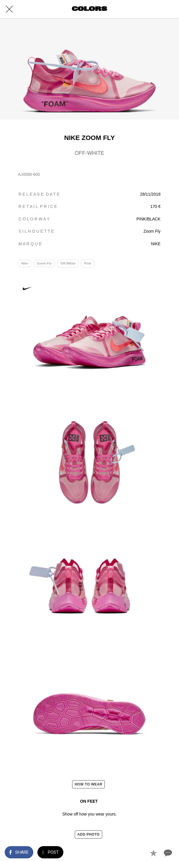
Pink (87, 263)
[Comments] (167, 853)
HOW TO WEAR (88, 784)
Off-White (68, 263)
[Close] (9, 9)
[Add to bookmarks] (153, 853)
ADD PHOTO (88, 834)
